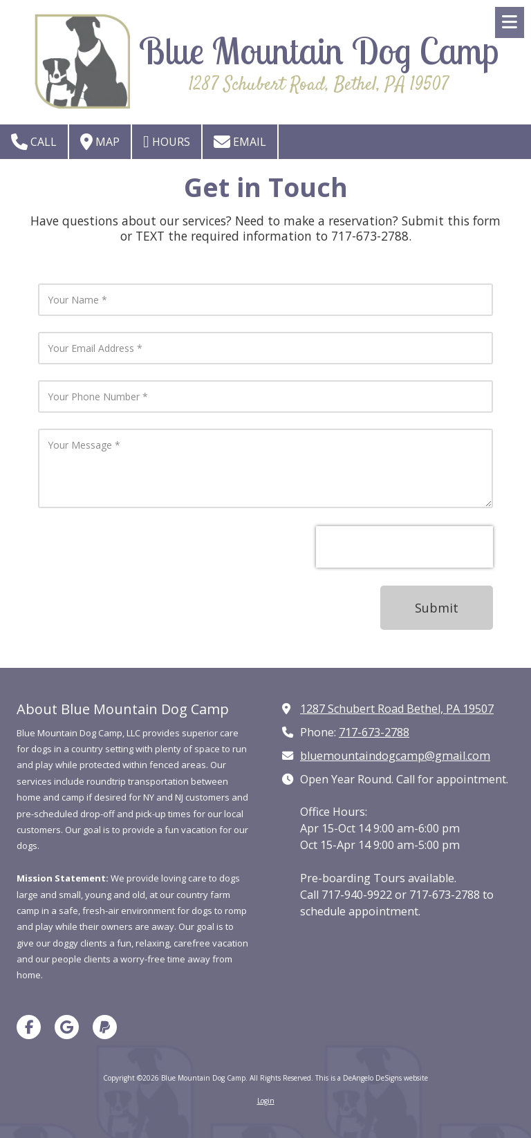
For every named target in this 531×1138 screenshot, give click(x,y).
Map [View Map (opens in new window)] (100, 141)
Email (240, 141)
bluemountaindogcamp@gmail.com (395, 755)
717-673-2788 (374, 732)
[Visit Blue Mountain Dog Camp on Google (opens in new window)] (67, 1027)
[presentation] (404, 547)
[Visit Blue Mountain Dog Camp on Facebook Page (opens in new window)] (29, 1027)
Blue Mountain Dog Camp (319, 50)
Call (34, 141)
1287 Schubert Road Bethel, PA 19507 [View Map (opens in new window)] (397, 708)
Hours (166, 141)
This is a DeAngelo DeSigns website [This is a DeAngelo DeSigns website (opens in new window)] (371, 1078)
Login (265, 1101)
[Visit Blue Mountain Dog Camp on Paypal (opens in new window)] (105, 1027)
